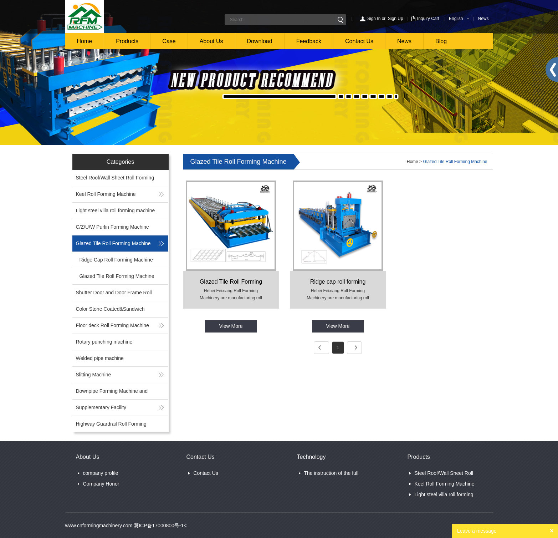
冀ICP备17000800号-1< (159, 525)
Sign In (373, 18)
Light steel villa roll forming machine (115, 210)
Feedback (308, 41)
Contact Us (359, 41)
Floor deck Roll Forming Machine (112, 325)
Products (127, 41)
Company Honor (101, 484)
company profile (100, 473)
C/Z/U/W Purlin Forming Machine (112, 227)
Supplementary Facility (101, 407)
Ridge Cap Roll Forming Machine (116, 260)
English (456, 18)
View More (231, 326)
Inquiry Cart (428, 18)
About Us (211, 41)
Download (259, 41)
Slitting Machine (93, 374)
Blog (441, 41)
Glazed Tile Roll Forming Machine (113, 243)
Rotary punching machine (104, 342)
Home (84, 41)
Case (168, 41)
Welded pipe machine (100, 358)
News (483, 18)
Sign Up (395, 18)
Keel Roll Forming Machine (106, 194)
